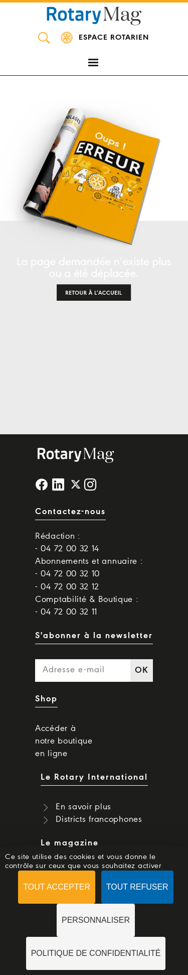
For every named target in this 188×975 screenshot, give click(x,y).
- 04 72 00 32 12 (67, 587)
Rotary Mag (94, 15)
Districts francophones (99, 819)
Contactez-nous (70, 512)
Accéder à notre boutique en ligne (64, 741)
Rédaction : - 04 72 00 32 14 (67, 543)
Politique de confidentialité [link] (96, 953)
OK (141, 670)
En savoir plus (83, 807)
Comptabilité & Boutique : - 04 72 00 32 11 (86, 606)
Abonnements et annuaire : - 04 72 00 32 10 (89, 568)
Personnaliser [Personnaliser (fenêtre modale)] (96, 920)
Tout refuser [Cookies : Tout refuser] (137, 887)
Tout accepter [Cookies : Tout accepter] (56, 887)
